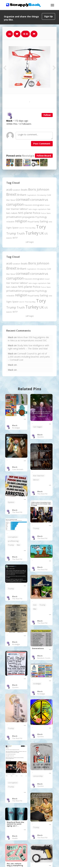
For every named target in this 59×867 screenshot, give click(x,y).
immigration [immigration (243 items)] (39, 205)
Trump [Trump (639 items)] (11, 233)
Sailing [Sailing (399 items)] (44, 221)
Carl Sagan (37, 427)
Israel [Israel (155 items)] (47, 205)
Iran (35, 605)
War (18, 545)
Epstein (11, 502)
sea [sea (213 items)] (50, 221)
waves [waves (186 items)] (9, 238)
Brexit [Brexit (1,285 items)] (11, 194)
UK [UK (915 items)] (41, 233)
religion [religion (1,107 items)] (21, 221)
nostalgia (37, 683)
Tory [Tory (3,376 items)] (41, 227)
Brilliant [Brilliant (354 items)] (21, 195)
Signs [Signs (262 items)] (9, 227)
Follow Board (44, 155)
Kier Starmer (38, 475)
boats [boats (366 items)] (24, 189)
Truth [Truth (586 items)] (21, 233)
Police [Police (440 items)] (36, 213)
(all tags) (30, 241)
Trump (36, 528)
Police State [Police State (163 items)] (46, 213)
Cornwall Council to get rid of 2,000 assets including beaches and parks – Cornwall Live (29, 356)
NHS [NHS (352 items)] (20, 213)
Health (15, 838)
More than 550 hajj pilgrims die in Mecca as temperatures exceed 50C (28, 339)
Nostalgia (28, 155)
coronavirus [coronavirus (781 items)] (39, 199)
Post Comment (41, 143)
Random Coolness (45, 658)
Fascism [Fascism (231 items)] (28, 205)
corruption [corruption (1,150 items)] (15, 204)
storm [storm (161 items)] (21, 228)
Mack (14, 425)
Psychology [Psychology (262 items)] (41, 216)
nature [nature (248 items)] (14, 213)
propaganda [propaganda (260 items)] (28, 216)
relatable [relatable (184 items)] (10, 221)
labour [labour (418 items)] (24, 209)
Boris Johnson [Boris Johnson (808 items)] (38, 189)
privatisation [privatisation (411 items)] (14, 217)
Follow (47, 114)
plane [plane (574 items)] (28, 213)
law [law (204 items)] (48, 209)
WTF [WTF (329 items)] (15, 237)
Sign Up (48, 16)
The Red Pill (42, 494)
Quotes (40, 437)
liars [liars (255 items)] (8, 213)
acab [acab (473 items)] (9, 189)
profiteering (13, 541)
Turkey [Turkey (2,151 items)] (32, 233)
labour (36, 479)
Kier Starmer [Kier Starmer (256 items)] (12, 208)
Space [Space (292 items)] (15, 227)
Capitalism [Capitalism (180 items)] (31, 195)
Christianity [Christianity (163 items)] (41, 195)
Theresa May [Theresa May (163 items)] (30, 228)
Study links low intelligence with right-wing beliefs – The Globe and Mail (28, 347)
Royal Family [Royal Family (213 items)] (33, 221)
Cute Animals (17, 469)
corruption (12, 537)
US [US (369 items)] (46, 233)
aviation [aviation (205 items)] (16, 190)
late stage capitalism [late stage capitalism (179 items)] (37, 209)
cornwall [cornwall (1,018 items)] (23, 199)
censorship (38, 776)
